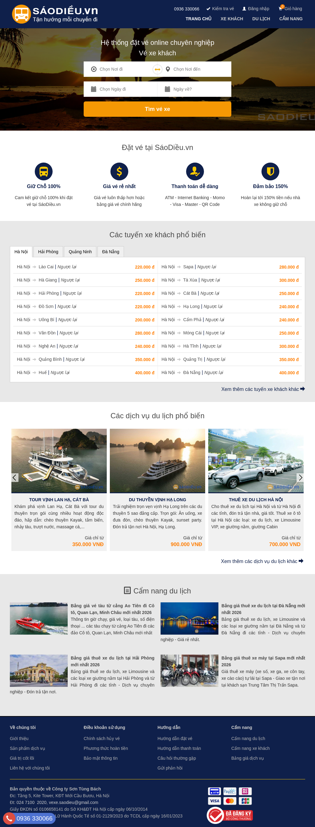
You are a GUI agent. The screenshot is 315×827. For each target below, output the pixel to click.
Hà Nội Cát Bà (179, 293)
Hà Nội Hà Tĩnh (179, 346)
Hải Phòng (48, 251)
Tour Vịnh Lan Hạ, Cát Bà (59, 499)
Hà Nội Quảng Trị (181, 359)
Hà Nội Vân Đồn (36, 332)
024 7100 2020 (31, 802)
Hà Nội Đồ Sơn (35, 306)
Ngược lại (67, 266)
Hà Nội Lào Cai (35, 266)
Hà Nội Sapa (177, 266)
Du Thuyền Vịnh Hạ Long (157, 499)
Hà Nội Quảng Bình (39, 359)
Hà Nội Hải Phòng (38, 293)
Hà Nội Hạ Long (180, 306)
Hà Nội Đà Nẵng (180, 372)
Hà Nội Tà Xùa (179, 280)
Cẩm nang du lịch (157, 591)
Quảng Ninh (80, 251)
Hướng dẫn (169, 727)
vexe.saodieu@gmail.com (73, 802)
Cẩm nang (241, 727)
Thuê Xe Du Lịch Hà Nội (256, 499)
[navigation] (199, 19)
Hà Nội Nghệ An (36, 346)
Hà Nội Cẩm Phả (181, 319)
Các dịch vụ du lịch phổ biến (157, 416)
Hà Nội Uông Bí (35, 319)
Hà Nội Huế (32, 372)
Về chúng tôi (23, 727)
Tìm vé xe (157, 109)
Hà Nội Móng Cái (181, 332)
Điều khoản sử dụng (104, 727)
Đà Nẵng (110, 251)
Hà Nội (21, 251)
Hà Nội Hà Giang (37, 280)
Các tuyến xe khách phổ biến (158, 234)
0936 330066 (186, 8)
